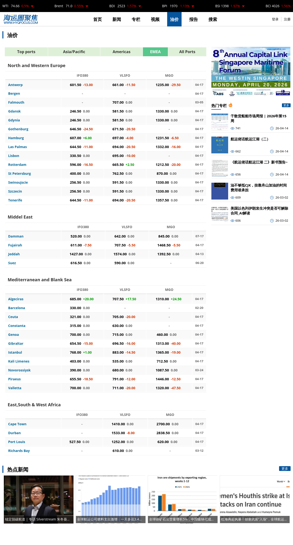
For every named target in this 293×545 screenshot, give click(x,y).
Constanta (16, 325)
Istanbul (15, 352)
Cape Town (17, 424)
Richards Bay (19, 450)
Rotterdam (17, 164)
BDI (122, 6)
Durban (14, 433)
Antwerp (15, 84)
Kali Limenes (19, 361)
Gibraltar (15, 343)
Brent (69, 6)
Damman (16, 236)
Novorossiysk (19, 370)
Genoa (13, 334)
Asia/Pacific (74, 51)
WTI (15, 6)
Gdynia (14, 120)
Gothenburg (18, 129)
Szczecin (15, 191)
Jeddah (14, 254)
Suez (12, 263)
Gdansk (14, 111)
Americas (121, 51)
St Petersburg (19, 173)
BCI (278, 6)
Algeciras (15, 299)
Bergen (14, 93)
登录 (275, 19)
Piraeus (14, 379)
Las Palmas (17, 146)
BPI (176, 6)
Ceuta (13, 316)
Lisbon (13, 155)
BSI (227, 6)
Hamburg (16, 138)
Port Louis (16, 441)
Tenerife (15, 200)
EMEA (155, 51)
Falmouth (16, 102)
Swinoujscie (18, 182)
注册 (287, 19)
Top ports (26, 51)
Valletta (14, 388)
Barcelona (16, 308)
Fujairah (15, 245)
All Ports (187, 51)
